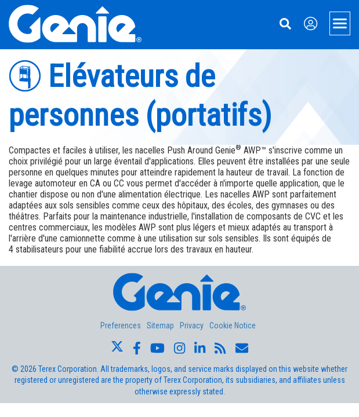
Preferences (120, 325)
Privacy (192, 325)
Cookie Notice (232, 325)
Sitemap (160, 325)
